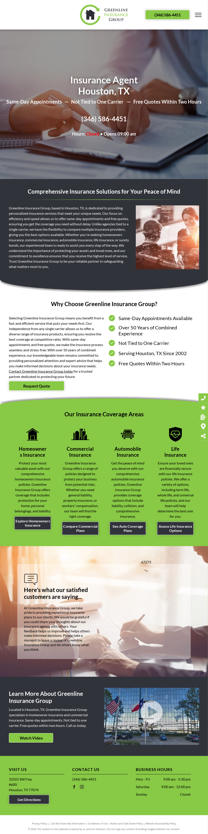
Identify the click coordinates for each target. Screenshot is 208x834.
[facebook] (74, 787)
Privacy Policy (39, 823)
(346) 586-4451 (104, 119)
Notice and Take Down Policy (126, 823)
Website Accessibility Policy (161, 823)
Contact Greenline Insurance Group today (41, 371)
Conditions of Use (98, 823)
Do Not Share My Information (68, 823)
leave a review (52, 640)
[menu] (198, 15)
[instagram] (82, 787)
